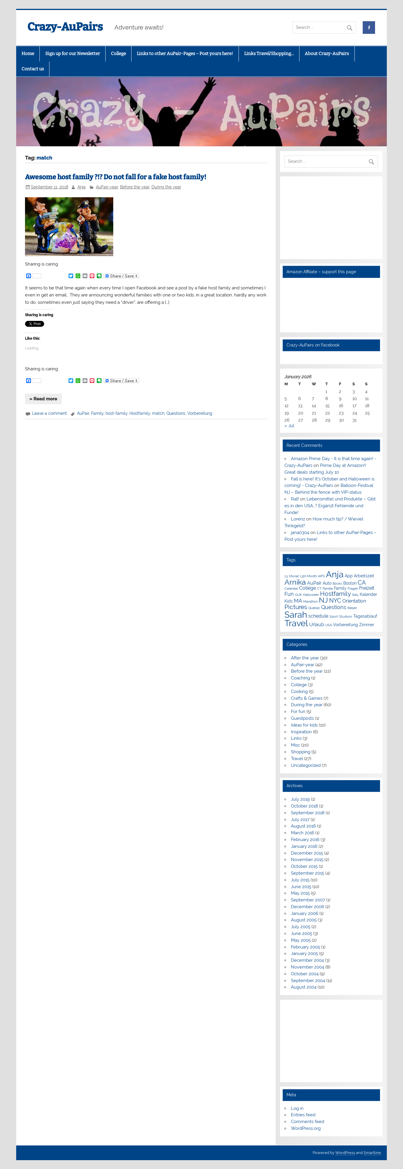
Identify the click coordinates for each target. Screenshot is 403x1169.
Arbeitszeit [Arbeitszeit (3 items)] (364, 575)
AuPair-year (107, 187)
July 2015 (300, 880)
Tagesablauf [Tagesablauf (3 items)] (365, 616)
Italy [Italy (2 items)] (355, 594)
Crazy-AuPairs (65, 27)
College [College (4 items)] (307, 588)
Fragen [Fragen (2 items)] (353, 588)
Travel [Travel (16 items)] (296, 623)
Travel (297, 758)
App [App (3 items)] (349, 575)
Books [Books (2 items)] (337, 583)
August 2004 (304, 987)
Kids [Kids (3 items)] (288, 601)
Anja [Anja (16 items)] (335, 574)
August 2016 (303, 826)
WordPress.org (306, 1128)
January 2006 (304, 913)
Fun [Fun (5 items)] (289, 594)
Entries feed (303, 1114)
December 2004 (307, 960)
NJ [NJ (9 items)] (323, 600)
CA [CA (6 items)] (362, 582)
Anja (81, 187)
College (118, 53)
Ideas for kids (304, 725)
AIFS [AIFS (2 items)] (321, 576)
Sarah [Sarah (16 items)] (295, 614)
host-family (116, 413)
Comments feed (307, 1121)
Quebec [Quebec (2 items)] (314, 608)
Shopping (300, 752)
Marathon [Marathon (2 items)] (310, 601)
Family (97, 413)
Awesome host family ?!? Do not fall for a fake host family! (115, 177)
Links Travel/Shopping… (269, 53)
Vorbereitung (199, 413)
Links (296, 738)
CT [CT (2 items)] (319, 588)
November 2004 (307, 967)
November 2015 (307, 859)
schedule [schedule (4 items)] (318, 616)
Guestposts (302, 718)
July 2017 (300, 819)
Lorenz (298, 519)
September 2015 (307, 873)
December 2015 (307, 853)
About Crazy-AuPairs (327, 53)
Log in (297, 1108)
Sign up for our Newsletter (72, 53)
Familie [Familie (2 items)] (328, 588)
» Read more (43, 399)
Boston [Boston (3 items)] (350, 583)
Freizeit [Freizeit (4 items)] (366, 588)
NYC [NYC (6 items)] (335, 600)
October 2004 (305, 973)
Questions (175, 413)
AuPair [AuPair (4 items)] (314, 583)
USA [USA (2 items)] (328, 625)
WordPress (345, 1152)
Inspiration (301, 731)
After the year (305, 658)
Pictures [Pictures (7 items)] (295, 607)
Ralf (295, 499)
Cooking (299, 691)
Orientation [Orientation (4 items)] (354, 601)
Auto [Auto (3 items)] (327, 583)
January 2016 (304, 846)
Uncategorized (306, 765)
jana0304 (300, 532)
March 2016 (302, 832)
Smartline (372, 1152)
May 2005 (301, 940)
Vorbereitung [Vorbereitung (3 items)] (345, 624)
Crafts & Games (306, 698)
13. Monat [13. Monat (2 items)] (291, 576)
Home (27, 53)
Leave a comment (49, 413)
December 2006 (307, 906)
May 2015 (300, 893)
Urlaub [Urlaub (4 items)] (316, 624)
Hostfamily (139, 413)
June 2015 (301, 886)
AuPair (83, 413)
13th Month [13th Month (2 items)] (308, 576)
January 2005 (304, 953)
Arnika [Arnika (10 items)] (295, 582)
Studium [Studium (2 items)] (345, 616)
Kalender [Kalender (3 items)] (368, 594)
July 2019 (300, 799)
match (158, 413)
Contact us (32, 69)
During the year (166, 187)
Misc (295, 745)
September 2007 (308, 900)
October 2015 (304, 866)
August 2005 (304, 920)
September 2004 (308, 980)
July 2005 (300, 926)
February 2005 (305, 947)
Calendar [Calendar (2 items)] (291, 588)
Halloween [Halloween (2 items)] (311, 594)
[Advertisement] (331, 218)
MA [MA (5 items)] (298, 601)
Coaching (300, 678)
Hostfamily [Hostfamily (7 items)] (335, 593)
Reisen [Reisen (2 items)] (352, 608)
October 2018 (304, 806)
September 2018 (307, 812)
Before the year (134, 187)
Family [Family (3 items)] (340, 588)
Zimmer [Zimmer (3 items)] (366, 624)
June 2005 (301, 933)
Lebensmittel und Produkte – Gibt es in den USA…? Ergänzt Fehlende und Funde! (329, 505)
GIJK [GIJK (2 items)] (298, 594)
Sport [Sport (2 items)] (333, 616)
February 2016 (305, 839)
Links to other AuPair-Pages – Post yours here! (185, 53)
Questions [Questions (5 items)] (333, 607)
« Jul (289, 425)
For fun (298, 711)
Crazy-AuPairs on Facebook (313, 345)
